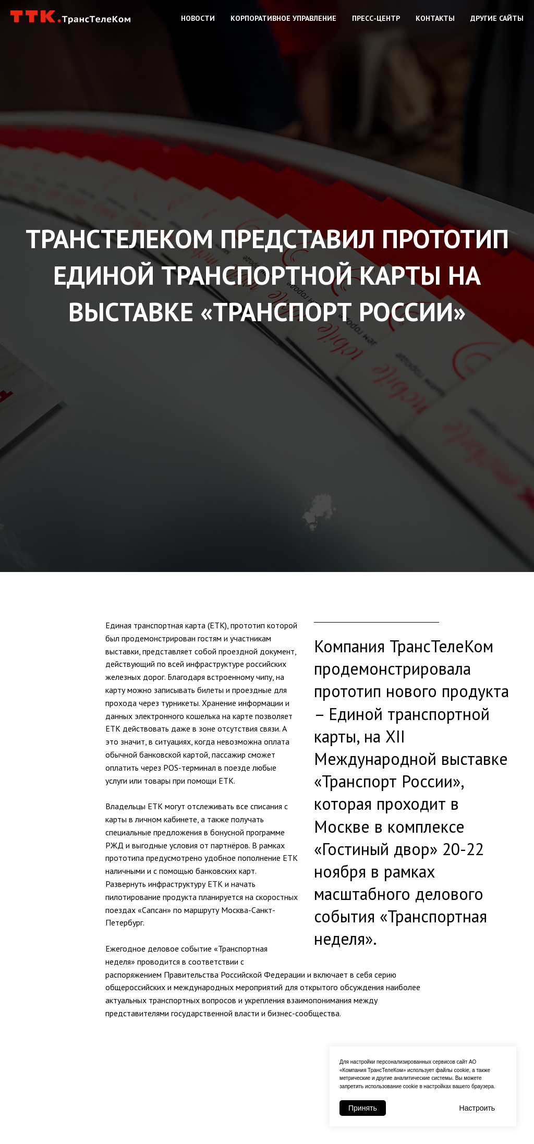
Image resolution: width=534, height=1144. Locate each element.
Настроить (477, 1108)
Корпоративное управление (283, 18)
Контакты (435, 18)
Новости (198, 18)
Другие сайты (497, 18)
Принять (362, 1108)
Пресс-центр (376, 18)
